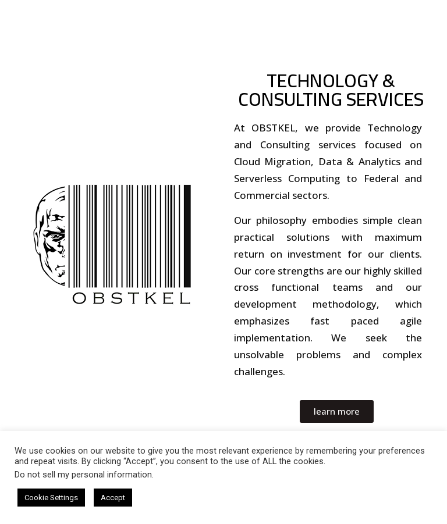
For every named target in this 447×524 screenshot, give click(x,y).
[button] (337, 411)
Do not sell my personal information (83, 474)
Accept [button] (113, 497)
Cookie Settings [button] (51, 497)
